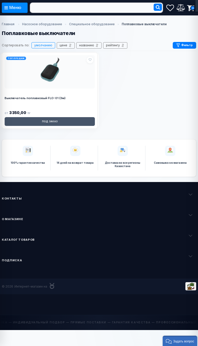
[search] (96, 8)
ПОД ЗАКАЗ (49, 121)
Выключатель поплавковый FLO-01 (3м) (35, 98)
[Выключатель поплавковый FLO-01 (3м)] (49, 70)
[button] (180, 341)
